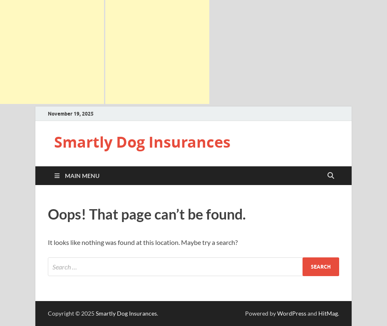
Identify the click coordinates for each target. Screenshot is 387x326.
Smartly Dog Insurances (142, 142)
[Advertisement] (52, 52)
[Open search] (331, 175)
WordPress (291, 313)
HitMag (328, 313)
